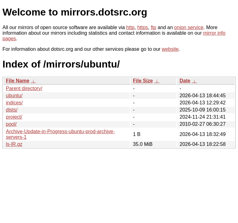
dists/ (11, 109)
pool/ (11, 124)
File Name (17, 80)
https (142, 27)
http (130, 27)
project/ (14, 117)
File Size (143, 80)
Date (184, 80)
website (170, 49)
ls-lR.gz (14, 144)
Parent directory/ (24, 88)
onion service (188, 27)
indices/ (14, 102)
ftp (153, 27)
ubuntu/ (14, 95)
